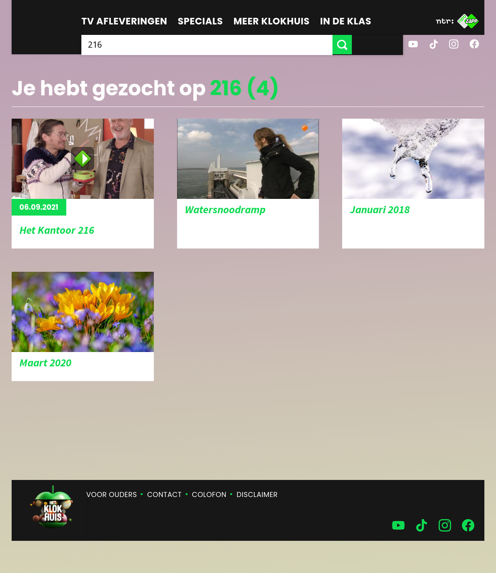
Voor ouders (111, 494)
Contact (164, 494)
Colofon (209, 494)
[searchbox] (232, 44)
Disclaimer (257, 494)
